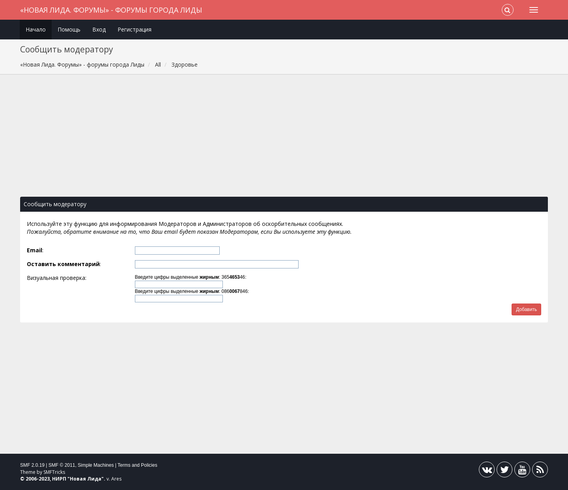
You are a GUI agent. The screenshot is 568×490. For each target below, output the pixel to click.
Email (34, 250)
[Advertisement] (284, 139)
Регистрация (134, 29)
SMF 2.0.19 (32, 465)
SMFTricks (54, 472)
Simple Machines (96, 465)
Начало (36, 29)
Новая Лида (85, 478)
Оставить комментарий (63, 264)
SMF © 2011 (62, 465)
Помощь (69, 29)
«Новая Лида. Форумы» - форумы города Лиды (111, 10)
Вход (99, 29)
